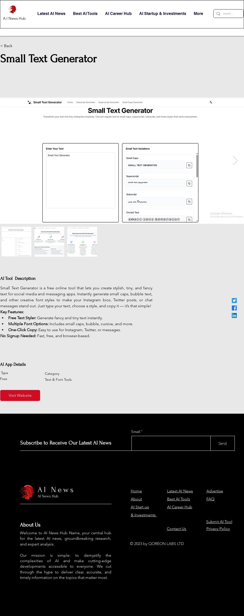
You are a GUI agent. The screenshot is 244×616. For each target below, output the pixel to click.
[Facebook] (234, 308)
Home (136, 491)
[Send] (222, 443)
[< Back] (25, 45)
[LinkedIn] (234, 315)
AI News (56, 489)
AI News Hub (48, 496)
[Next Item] (235, 160)
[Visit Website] (20, 395)
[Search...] (228, 13)
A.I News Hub (14, 18)
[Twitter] (234, 300)
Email (135, 432)
